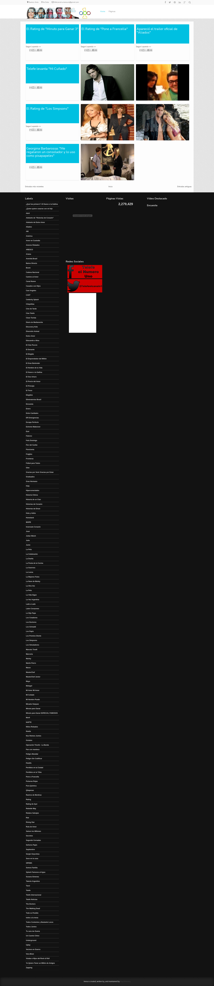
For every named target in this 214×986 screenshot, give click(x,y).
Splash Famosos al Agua (35, 872)
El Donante (30, 350)
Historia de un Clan (33, 499)
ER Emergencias (32, 418)
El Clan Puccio (31, 345)
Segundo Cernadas (33, 840)
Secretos (29, 836)
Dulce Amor (30, 336)
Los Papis (30, 631)
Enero (28, 409)
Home (102, 11)
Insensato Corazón (33, 527)
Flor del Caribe (31, 445)
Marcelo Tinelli (31, 650)
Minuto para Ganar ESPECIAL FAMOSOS (42, 713)
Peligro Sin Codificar (34, 759)
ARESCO (29, 250)
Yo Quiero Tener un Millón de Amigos (40, 963)
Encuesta (29, 404)
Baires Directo (31, 263)
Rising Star (30, 822)
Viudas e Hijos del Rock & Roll (38, 958)
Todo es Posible (32, 913)
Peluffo (29, 763)
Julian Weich (31, 536)
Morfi (28, 718)
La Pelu (29, 549)
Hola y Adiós (31, 513)
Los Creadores (31, 618)
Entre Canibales (32, 413)
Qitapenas (30, 790)
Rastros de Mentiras (34, 795)
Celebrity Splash (32, 300)
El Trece (29, 390)
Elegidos (29, 395)
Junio (28, 545)
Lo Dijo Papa (31, 613)
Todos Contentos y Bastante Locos (39, 922)
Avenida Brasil (31, 259)
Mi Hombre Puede (33, 700)
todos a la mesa (32, 918)
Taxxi (28, 886)
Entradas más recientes (34, 186)
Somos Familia (32, 868)
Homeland (30, 518)
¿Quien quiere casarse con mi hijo (39, 209)
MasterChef (30, 672)
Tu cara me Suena (33, 931)
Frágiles (29, 454)
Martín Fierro (31, 663)
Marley (28, 659)
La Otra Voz (30, 586)
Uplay (28, 945)
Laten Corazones (32, 609)
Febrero (29, 436)
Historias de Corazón (34, 504)
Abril (28, 213)
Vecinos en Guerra (33, 949)
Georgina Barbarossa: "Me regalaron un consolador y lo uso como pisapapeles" (50, 152)
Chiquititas (30, 304)
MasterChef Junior (33, 677)
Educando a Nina (32, 340)
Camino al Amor (32, 277)
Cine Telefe (30, 313)
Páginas (112, 11)
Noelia (28, 731)
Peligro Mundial (32, 754)
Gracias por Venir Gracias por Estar (40, 472)
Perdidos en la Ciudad (34, 768)
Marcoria (29, 654)
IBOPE (28, 522)
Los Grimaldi (31, 627)
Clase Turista (31, 318)
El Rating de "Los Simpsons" (47, 108)
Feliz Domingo (31, 440)
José (28, 531)
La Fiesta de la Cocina (34, 563)
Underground (31, 940)
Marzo (28, 668)
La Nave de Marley (33, 581)
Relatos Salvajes (32, 813)
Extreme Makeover (33, 427)
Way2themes (125, 981)
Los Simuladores (32, 645)
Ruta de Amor (31, 827)
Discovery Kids (32, 327)
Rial (27, 818)
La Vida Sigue (31, 595)
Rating (28, 799)
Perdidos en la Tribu (34, 772)
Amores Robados (32, 245)
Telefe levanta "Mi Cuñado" (46, 69)
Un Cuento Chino (32, 936)
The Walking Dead (33, 908)
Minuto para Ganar (33, 709)
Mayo (28, 681)
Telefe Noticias (31, 899)
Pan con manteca (32, 749)
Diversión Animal (32, 331)
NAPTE (29, 722)
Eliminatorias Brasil (33, 400)
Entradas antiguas (184, 186)
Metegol (29, 686)
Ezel (27, 431)
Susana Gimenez (32, 877)
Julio (28, 540)
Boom (28, 268)
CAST (28, 295)
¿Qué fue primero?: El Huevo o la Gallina (42, 204)
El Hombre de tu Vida (34, 368)
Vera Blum (30, 954)
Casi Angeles (31, 291)
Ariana (28, 254)
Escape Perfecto (32, 422)
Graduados (30, 477)
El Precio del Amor (33, 381)
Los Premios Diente (33, 636)
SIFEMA (29, 863)
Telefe (28, 890)
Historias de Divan (33, 509)
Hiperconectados (32, 490)
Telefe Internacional (33, 895)
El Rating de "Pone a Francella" (104, 29)
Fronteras (29, 459)
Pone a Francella (32, 777)
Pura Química (31, 786)
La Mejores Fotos (32, 577)
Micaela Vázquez (32, 704)
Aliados (29, 227)
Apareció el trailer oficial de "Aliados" (157, 31)
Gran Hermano (31, 481)
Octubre (29, 740)
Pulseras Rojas (32, 781)
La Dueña (29, 559)
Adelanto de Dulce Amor (35, 222)
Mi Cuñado (30, 695)
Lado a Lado (31, 604)
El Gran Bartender (33, 363)
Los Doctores (31, 622)
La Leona (29, 572)
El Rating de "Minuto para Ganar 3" (52, 29)
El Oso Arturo (31, 377)
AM (27, 231)
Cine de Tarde (31, 309)
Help (27, 486)
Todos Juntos (31, 927)
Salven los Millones (33, 831)
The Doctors (30, 904)
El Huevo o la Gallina (34, 372)
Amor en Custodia (33, 241)
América (29, 236)
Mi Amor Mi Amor (32, 690)
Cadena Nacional (32, 272)
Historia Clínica (32, 495)
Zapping (29, 968)
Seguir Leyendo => (33, 46)
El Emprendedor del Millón (36, 359)
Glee (27, 468)
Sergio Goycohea (32, 854)
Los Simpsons (31, 640)
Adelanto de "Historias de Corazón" (40, 218)
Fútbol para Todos (33, 463)
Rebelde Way (31, 809)
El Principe (30, 386)
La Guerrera (30, 568)
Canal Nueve (31, 281)
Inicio (111, 186)
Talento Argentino (33, 881)
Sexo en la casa (32, 858)
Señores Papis (31, 845)
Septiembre (30, 849)
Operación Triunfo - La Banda (37, 745)
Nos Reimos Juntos (33, 736)
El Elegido (30, 354)
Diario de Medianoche (34, 322)
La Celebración (32, 554)
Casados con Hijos (33, 286)
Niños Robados (32, 727)
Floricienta (30, 449)
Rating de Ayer (31, 804)
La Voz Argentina (32, 600)
